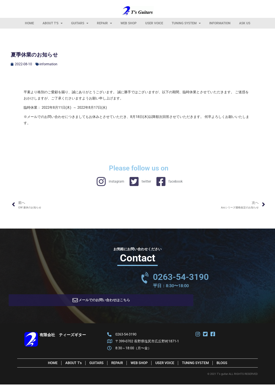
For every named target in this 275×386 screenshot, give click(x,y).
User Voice (154, 23)
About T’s (53, 23)
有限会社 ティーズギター (63, 336)
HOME (29, 23)
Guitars (79, 23)
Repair (104, 23)
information (220, 23)
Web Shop (129, 23)
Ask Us (244, 23)
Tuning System (186, 23)
